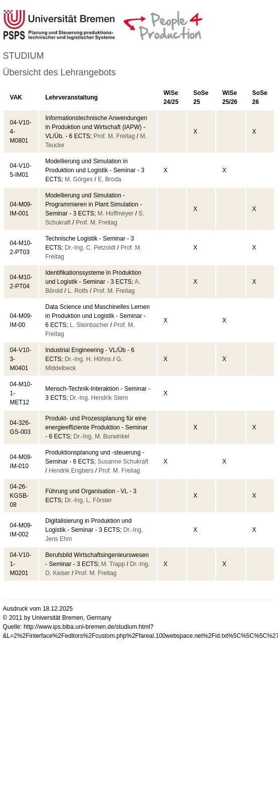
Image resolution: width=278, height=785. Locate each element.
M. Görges (79, 179)
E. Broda (109, 179)
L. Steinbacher (89, 324)
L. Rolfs (78, 290)
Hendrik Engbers (71, 470)
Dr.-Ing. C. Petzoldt (90, 247)
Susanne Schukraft (122, 461)
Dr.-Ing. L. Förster (88, 500)
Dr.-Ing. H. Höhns (88, 359)
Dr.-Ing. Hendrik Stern (99, 397)
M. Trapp (113, 564)
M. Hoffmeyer (115, 213)
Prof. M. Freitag (114, 136)
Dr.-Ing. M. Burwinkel (101, 436)
